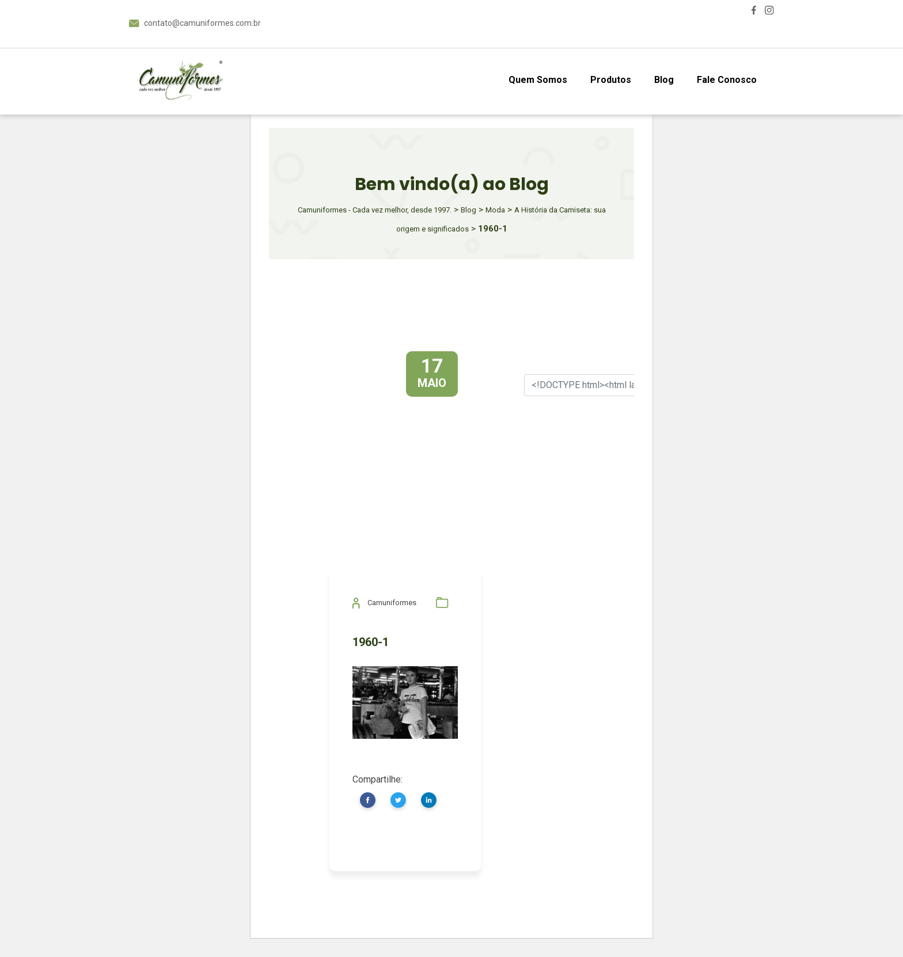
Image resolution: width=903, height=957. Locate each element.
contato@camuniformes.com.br (202, 23)
